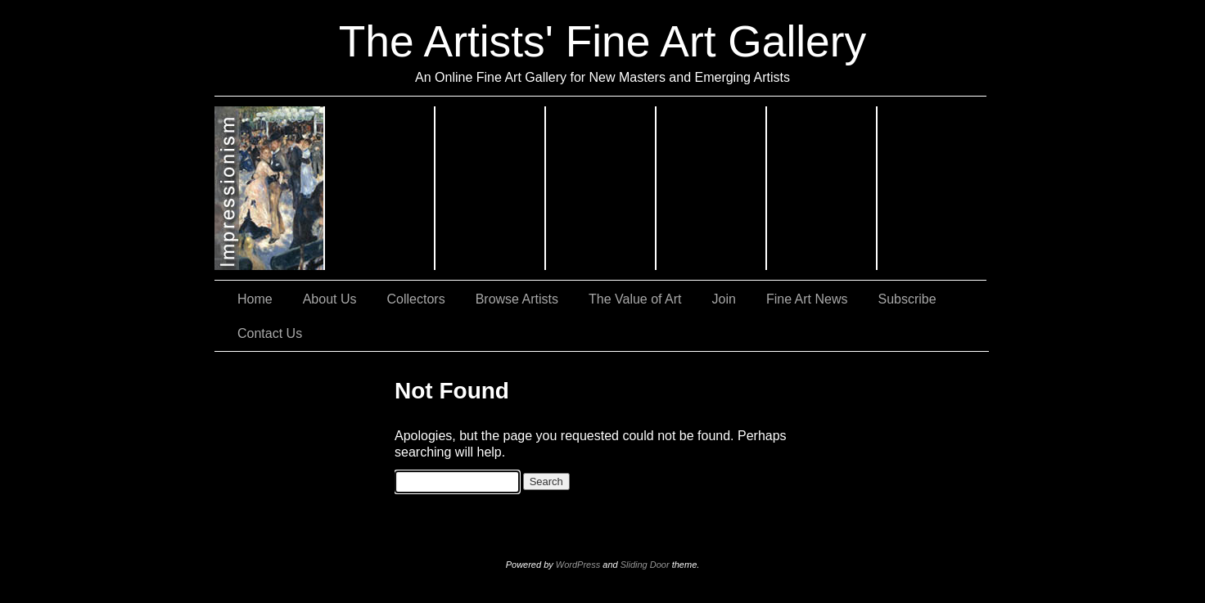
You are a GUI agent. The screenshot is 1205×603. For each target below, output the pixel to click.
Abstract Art (601, 188)
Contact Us (269, 333)
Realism (491, 188)
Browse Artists (517, 299)
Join (724, 299)
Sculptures (932, 188)
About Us (330, 299)
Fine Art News (807, 299)
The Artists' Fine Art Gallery (602, 41)
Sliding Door (645, 564)
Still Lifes (712, 188)
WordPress (578, 564)
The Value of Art (635, 299)
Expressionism (380, 188)
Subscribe (907, 299)
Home (255, 299)
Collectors (416, 299)
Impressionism (269, 188)
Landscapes (822, 188)
